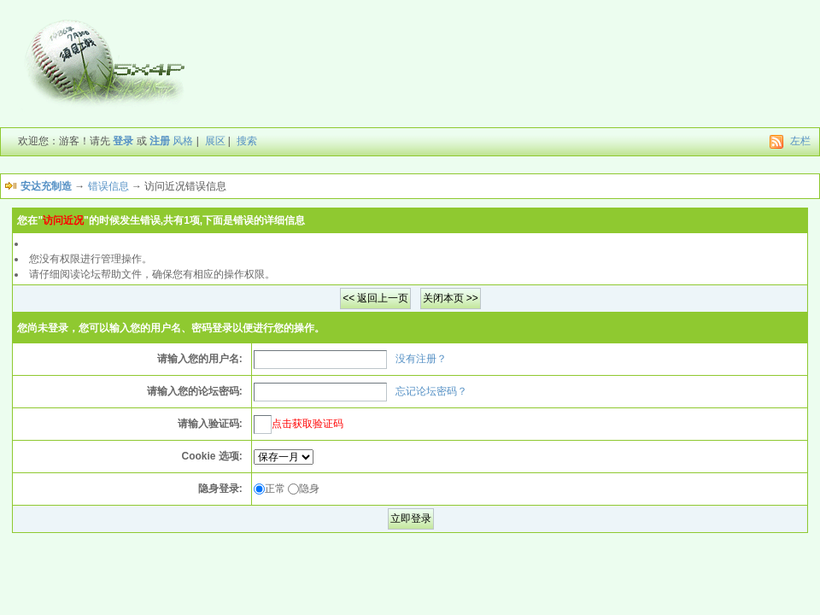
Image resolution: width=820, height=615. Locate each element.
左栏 (800, 141)
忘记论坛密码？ (431, 391)
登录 (123, 141)
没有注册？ (421, 359)
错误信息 (108, 186)
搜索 (247, 141)
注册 (159, 141)
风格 (183, 141)
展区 (215, 141)
